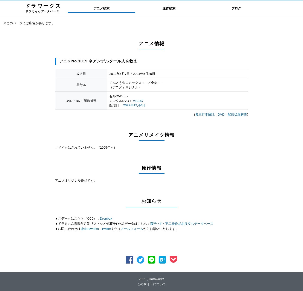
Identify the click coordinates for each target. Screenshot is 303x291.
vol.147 (138, 101)
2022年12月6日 (134, 105)
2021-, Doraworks (151, 279)
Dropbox (106, 218)
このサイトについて (151, 284)
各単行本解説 (205, 114)
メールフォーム (132, 229)
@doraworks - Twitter (96, 229)
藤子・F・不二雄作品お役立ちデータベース (181, 223)
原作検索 (169, 8)
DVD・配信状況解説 (232, 114)
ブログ (236, 8)
